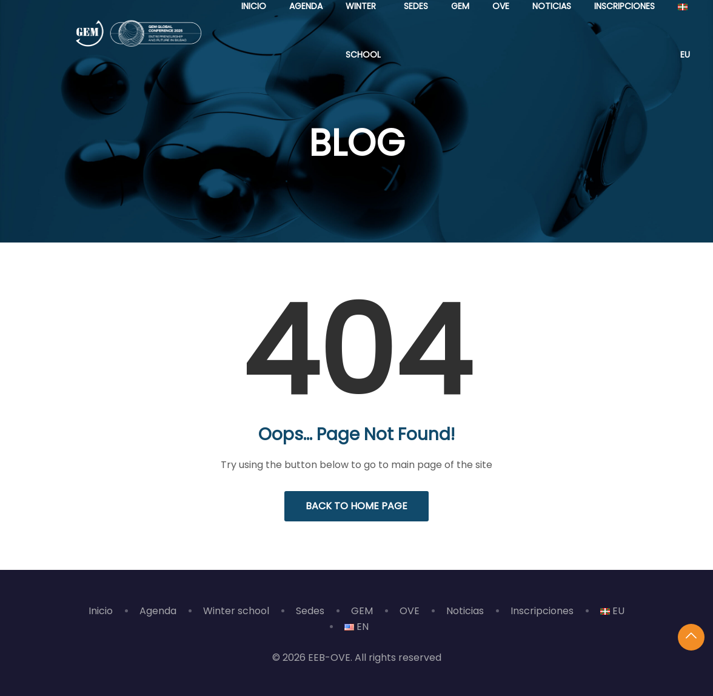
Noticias (465, 611)
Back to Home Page (356, 506)
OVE (410, 611)
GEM (362, 611)
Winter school (236, 611)
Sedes (310, 611)
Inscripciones (542, 611)
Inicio (101, 611)
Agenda (157, 611)
